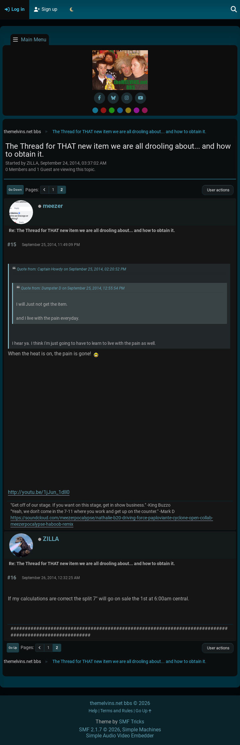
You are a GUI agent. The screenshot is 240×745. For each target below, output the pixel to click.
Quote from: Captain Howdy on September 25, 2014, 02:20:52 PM (71, 269)
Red (103, 110)
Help (93, 711)
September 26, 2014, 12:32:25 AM (51, 578)
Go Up (13, 648)
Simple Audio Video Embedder (120, 736)
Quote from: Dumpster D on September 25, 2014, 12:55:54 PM (72, 288)
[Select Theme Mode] (71, 9)
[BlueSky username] (113, 98)
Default (95, 110)
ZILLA (51, 539)
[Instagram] (126, 98)
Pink (145, 110)
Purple (136, 110)
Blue (120, 110)
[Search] (234, 9)
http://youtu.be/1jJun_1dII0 (39, 492)
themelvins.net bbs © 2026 (120, 703)
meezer (53, 205)
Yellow (128, 110)
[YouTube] (140, 98)
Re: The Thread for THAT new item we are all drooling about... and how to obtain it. (92, 230)
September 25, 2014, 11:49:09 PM (51, 245)
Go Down (15, 190)
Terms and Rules (116, 711)
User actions (218, 190)
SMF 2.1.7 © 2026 (99, 730)
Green (112, 110)
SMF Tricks (131, 722)
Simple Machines (141, 730)
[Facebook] (99, 98)
